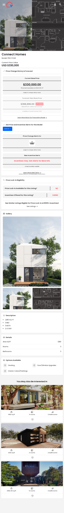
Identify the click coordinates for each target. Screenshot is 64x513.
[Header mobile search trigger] (60, 4)
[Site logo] (10, 4)
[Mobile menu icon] (3, 4)
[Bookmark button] (32, 419)
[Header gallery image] (16, 25)
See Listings (31, 206)
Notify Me (6, 128)
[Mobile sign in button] (55, 4)
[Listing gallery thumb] (32, 252)
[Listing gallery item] (17, 298)
